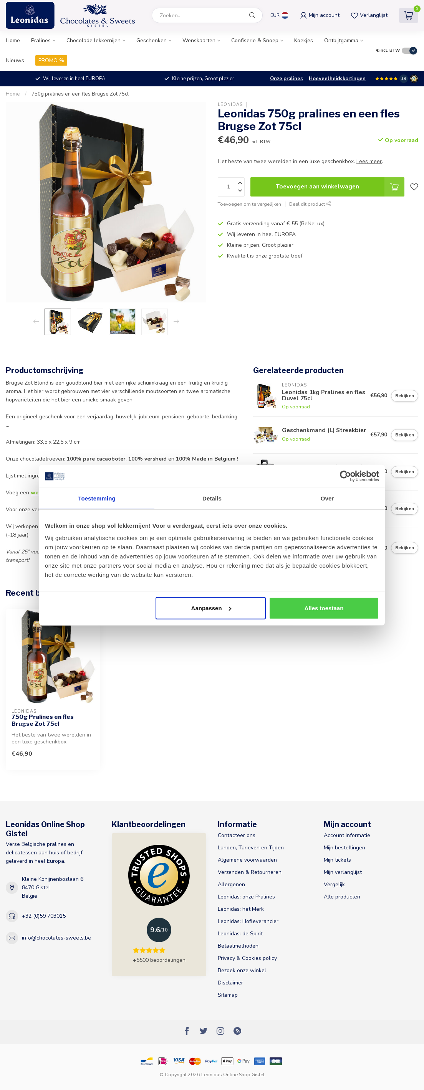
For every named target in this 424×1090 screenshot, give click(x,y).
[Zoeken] (252, 15)
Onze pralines (286, 78)
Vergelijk (334, 884)
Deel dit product (310, 204)
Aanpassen (211, 607)
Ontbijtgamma (341, 40)
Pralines (41, 40)
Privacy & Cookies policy (247, 958)
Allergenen (231, 884)
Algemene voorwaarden (247, 860)
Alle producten (342, 896)
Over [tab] (327, 498)
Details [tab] (212, 498)
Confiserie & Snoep (254, 40)
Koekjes (303, 40)
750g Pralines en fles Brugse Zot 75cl (43, 720)
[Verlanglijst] (414, 187)
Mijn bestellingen (344, 847)
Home (13, 40)
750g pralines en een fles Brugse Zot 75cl (80, 94)
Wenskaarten (198, 40)
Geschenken (151, 40)
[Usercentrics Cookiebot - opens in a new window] (345, 476)
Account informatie (347, 835)
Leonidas (230, 104)
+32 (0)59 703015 (44, 916)
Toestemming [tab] (97, 498)
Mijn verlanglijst (343, 872)
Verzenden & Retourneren (250, 872)
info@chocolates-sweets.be (56, 937)
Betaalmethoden (238, 946)
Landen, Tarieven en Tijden (251, 847)
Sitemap (228, 995)
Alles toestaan (324, 607)
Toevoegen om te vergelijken (249, 204)
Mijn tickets (337, 860)
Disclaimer (230, 982)
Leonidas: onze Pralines (246, 896)
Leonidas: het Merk (241, 909)
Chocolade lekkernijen (93, 40)
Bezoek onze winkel (242, 970)
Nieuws (15, 60)
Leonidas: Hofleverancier (248, 921)
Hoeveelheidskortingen (337, 78)
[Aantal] (231, 187)
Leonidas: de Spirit (240, 933)
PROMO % (51, 60)
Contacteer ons (236, 835)
